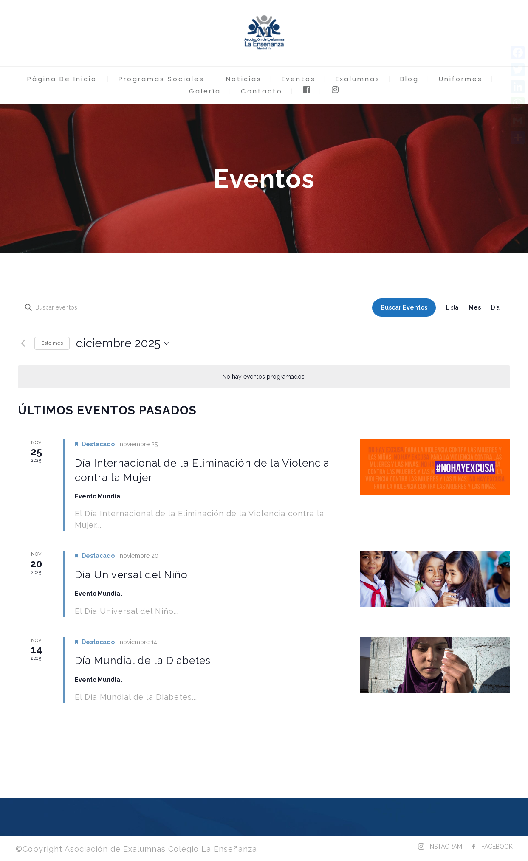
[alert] (264, 376)
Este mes (52, 343)
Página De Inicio (62, 78)
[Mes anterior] (23, 343)
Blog (409, 78)
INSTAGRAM (445, 846)
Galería (205, 91)
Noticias (244, 78)
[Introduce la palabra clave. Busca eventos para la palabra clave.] (195, 307)
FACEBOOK (497, 846)
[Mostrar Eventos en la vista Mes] (475, 307)
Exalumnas (358, 78)
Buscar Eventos (404, 307)
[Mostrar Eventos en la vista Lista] (452, 307)
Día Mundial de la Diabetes (143, 660)
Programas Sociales (161, 78)
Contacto (261, 91)
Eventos (299, 78)
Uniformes (461, 78)
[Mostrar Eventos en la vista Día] (495, 307)
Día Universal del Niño (131, 574)
